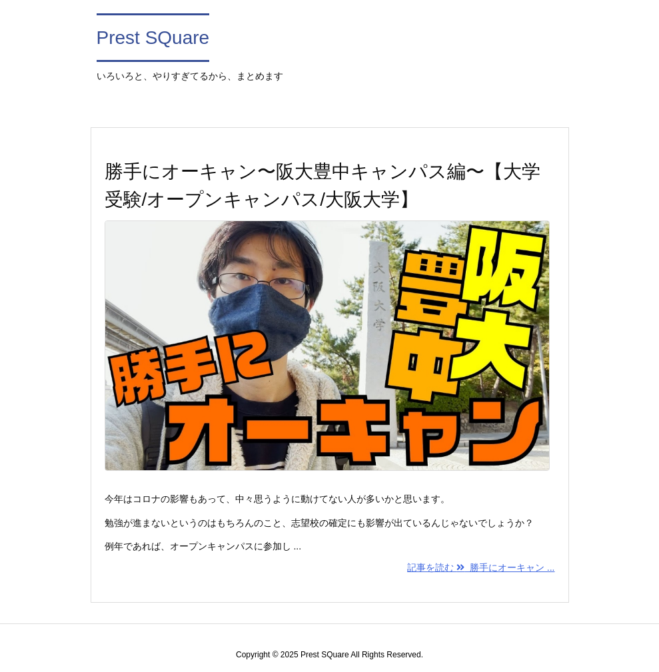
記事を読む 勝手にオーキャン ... (480, 567)
